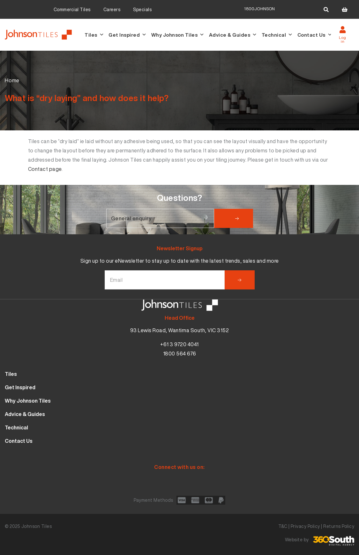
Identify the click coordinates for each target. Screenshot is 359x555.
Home (12, 80)
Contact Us (315, 35)
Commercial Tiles (72, 9)
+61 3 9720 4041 (179, 344)
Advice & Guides (233, 35)
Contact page (45, 169)
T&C (283, 526)
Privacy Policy (305, 526)
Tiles (94, 35)
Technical (277, 35)
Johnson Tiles (36, 526)
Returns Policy (338, 526)
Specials (142, 9)
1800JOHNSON (259, 9)
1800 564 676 (179, 353)
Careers (112, 9)
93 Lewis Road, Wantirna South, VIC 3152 (179, 330)
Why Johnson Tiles (178, 35)
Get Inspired (127, 35)
